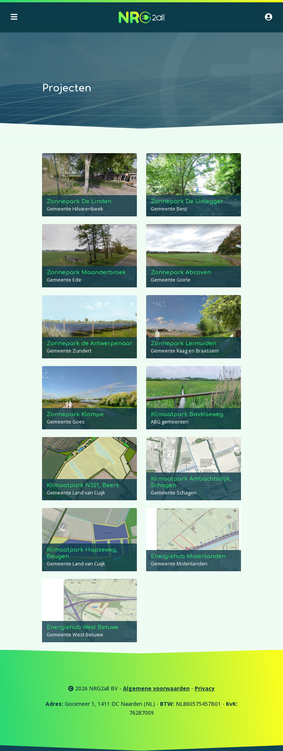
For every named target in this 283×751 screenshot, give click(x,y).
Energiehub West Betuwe (82, 627)
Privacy (205, 688)
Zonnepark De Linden (79, 201)
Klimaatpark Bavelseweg (187, 414)
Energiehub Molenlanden (188, 556)
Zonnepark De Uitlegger (187, 201)
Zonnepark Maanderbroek (86, 272)
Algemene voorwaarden (156, 688)
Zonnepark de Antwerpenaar (89, 343)
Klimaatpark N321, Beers (83, 485)
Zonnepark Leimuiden (183, 343)
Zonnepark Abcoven (181, 272)
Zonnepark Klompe (75, 414)
